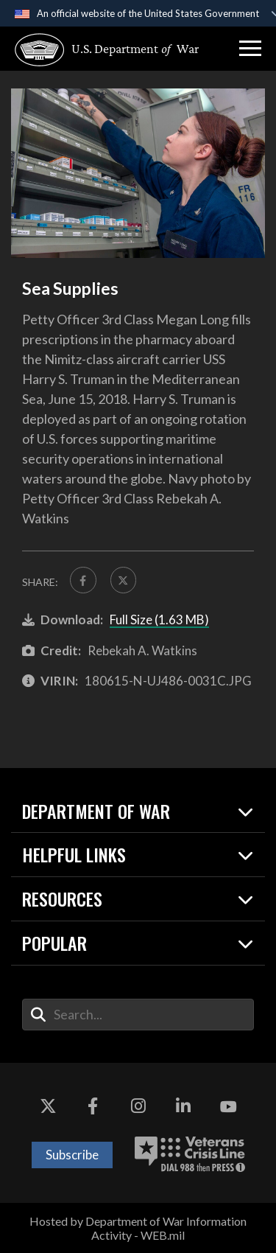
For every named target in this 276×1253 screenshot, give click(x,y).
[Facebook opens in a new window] (92, 1107)
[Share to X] (123, 580)
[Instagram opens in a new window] (138, 1107)
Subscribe (72, 1154)
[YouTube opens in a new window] (228, 1107)
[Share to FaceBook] (83, 580)
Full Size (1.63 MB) (159, 619)
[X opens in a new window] (47, 1107)
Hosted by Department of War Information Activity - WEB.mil (138, 1228)
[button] (250, 49)
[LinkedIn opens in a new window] (183, 1107)
